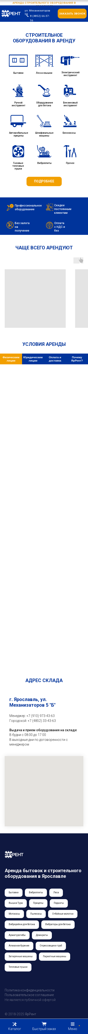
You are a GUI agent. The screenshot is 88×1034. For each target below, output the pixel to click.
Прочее (70, 163)
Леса (56, 892)
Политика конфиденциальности (29, 990)
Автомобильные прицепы (18, 134)
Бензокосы (69, 133)
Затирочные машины (21, 956)
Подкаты (59, 903)
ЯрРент (30, 1014)
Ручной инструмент (18, 104)
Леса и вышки (44, 73)
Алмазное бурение (19, 945)
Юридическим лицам (33, 359)
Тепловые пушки (18, 967)
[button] (44, 1026)
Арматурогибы (17, 935)
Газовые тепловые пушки (18, 166)
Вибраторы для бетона (58, 924)
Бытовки (18, 73)
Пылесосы (36, 913)
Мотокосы (14, 913)
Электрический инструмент (70, 74)
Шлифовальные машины (44, 134)
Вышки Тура (16, 903)
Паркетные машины (54, 956)
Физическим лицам (11, 359)
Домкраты (42, 935)
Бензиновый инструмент (70, 104)
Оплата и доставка (55, 359)
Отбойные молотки (62, 913)
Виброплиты (44, 163)
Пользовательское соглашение (29, 995)
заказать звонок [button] (72, 13)
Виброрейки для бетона (22, 924)
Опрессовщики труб (51, 945)
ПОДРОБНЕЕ (44, 181)
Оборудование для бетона (44, 104)
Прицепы (38, 903)
